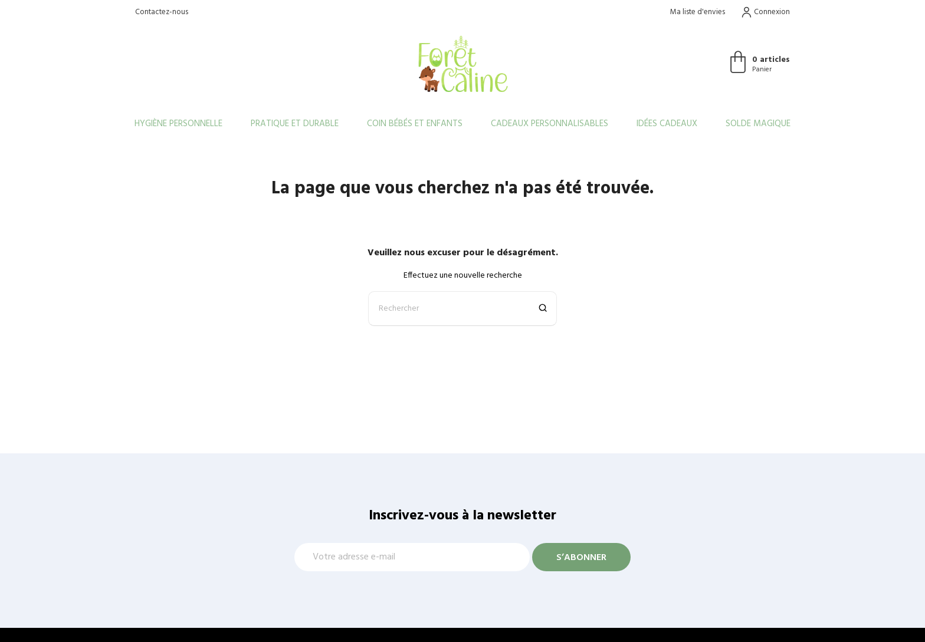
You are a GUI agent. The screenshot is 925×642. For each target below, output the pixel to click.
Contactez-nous (161, 12)
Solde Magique (758, 124)
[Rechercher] (462, 308)
